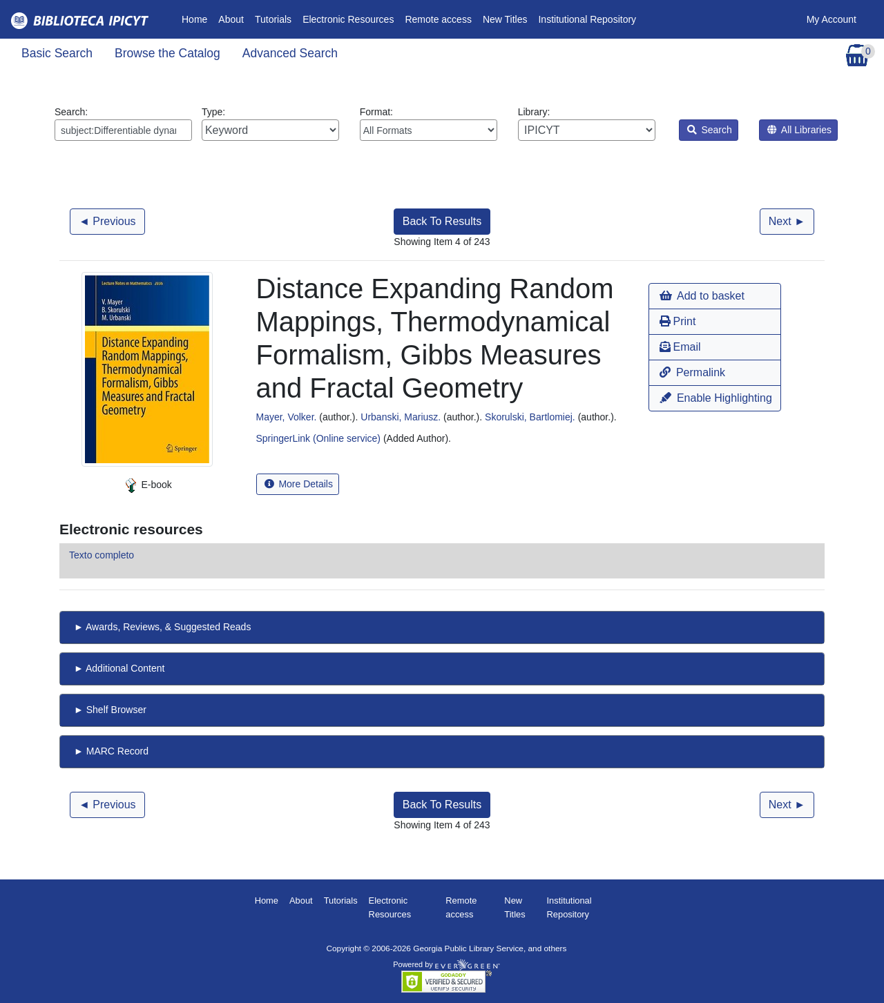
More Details (299, 483)
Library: (586, 123)
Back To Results (442, 221)
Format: (428, 123)
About (231, 19)
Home (197, 18)
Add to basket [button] (702, 296)
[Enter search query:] (123, 130)
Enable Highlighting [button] (715, 398)
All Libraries (799, 129)
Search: (123, 123)
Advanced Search (290, 53)
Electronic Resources (348, 19)
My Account (831, 19)
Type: (270, 123)
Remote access (438, 19)
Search (709, 129)
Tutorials (273, 19)
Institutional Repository (587, 19)
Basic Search (57, 53)
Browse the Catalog (167, 53)
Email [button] (680, 347)
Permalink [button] (692, 372)
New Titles (505, 19)
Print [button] (677, 321)
